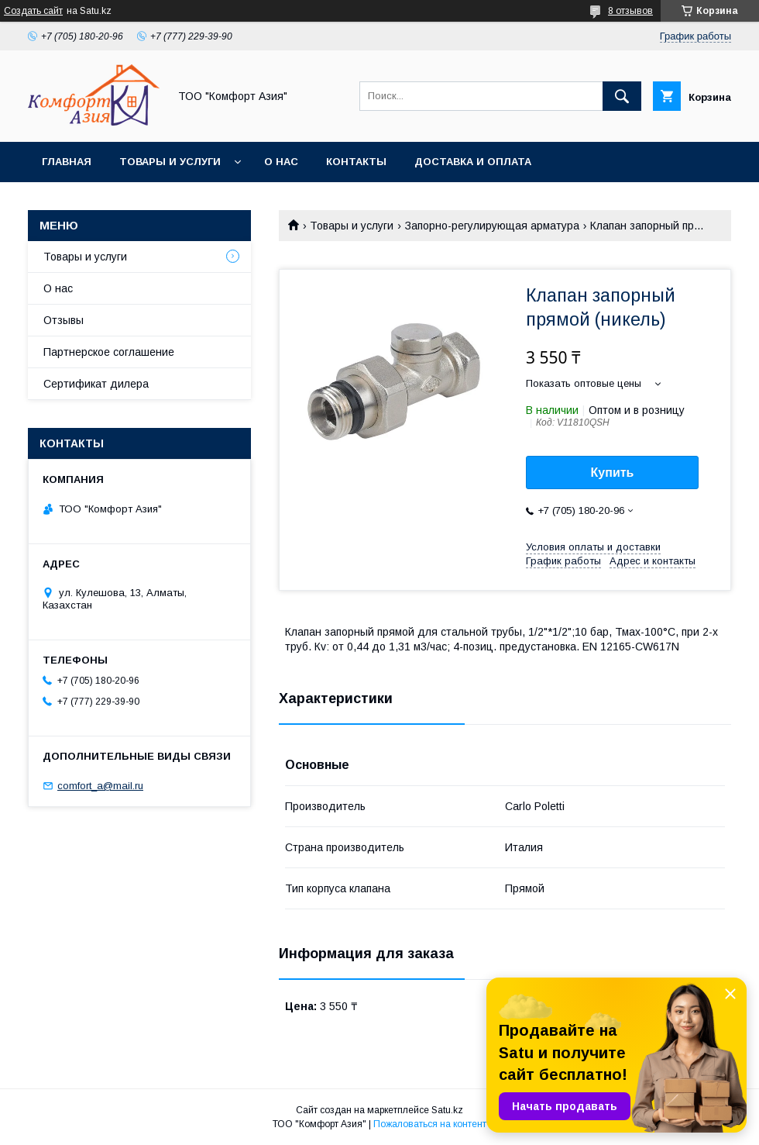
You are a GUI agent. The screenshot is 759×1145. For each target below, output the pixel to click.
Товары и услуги (170, 161)
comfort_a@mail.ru (100, 785)
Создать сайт (33, 10)
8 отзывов (630, 10)
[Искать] (622, 96)
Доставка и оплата (472, 161)
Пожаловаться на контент (429, 1124)
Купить (612, 472)
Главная (66, 161)
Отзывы (63, 320)
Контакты (356, 161)
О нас (281, 161)
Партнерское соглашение (108, 352)
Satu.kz (447, 1110)
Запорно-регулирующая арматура (492, 225)
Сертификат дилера (96, 384)
